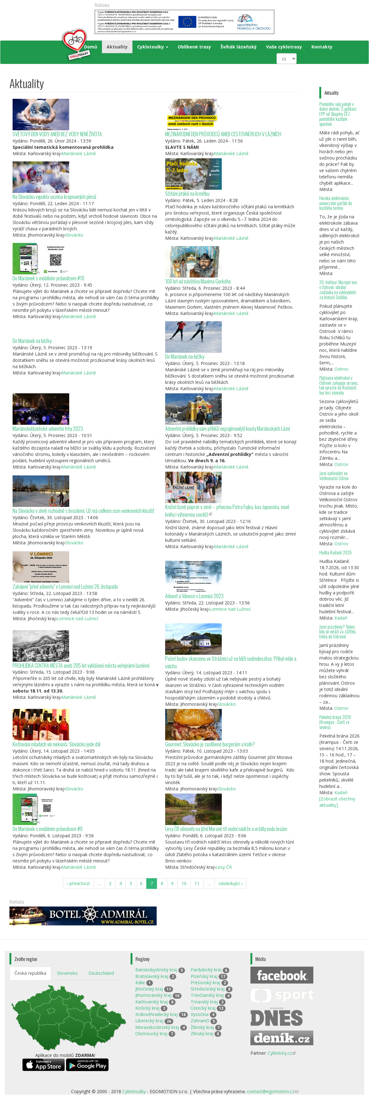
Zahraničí (200, 1021)
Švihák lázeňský (239, 47)
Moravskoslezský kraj (157, 1027)
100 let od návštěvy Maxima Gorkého (198, 281)
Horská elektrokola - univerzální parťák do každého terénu (335, 203)
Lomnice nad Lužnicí (77, 618)
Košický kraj (147, 1008)
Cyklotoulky (152, 47)
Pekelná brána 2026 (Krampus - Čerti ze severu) (335, 722)
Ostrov (341, 369)
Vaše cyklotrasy (284, 47)
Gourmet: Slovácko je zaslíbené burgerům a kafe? (210, 744)
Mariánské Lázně (78, 153)
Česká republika (30, 973)
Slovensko (67, 973)
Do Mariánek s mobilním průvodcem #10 (48, 278)
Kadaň (341, 618)
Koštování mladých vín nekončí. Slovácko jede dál (56, 744)
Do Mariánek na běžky (32, 341)
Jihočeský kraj (149, 989)
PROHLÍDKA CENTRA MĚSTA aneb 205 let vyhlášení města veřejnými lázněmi (81, 665)
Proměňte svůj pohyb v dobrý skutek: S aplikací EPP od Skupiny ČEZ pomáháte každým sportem (337, 114)
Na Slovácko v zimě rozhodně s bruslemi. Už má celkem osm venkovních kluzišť (83, 510)
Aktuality (117, 47)
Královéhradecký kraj (156, 1014)
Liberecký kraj (149, 1021)
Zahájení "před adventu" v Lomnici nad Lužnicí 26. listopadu (65, 586)
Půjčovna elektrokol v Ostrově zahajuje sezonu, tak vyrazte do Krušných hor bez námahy (338, 385)
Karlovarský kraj (151, 1002)
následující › (230, 883)
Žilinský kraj (202, 1027)
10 (184, 883)
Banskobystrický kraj (156, 970)
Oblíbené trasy (194, 47)
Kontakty (322, 47)
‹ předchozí (78, 883)
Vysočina (200, 1014)
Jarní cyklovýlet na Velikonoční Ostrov (334, 475)
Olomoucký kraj (151, 1033)
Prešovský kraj (205, 982)
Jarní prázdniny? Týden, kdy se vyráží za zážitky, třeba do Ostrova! (337, 631)
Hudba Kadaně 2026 (335, 552)
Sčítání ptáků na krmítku (187, 193)
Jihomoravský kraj (153, 995)
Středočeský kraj (208, 989)
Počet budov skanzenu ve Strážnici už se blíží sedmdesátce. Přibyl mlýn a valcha (230, 662)
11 (196, 883)
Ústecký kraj (203, 1008)
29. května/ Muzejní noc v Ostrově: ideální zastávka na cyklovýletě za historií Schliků (338, 289)
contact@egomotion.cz (272, 1091)
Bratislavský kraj (151, 976)
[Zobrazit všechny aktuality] (337, 802)
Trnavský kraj (204, 1002)
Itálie (140, 982)
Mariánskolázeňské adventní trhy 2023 (48, 428)
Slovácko (74, 235)
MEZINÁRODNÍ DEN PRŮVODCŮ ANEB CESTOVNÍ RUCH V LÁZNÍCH (223, 134)
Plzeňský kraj (204, 976)
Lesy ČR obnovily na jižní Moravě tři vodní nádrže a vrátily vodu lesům (226, 829)
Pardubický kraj (206, 970)
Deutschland (101, 973)
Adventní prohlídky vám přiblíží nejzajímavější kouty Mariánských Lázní (227, 428)
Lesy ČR (223, 867)
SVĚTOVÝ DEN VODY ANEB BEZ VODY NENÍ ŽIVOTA (57, 134)
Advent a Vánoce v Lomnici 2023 (194, 596)
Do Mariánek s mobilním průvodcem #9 (47, 829)
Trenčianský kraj (207, 995)
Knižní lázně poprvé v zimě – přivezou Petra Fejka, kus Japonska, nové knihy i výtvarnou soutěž (227, 510)
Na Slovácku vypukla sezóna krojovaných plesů (54, 196)
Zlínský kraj (202, 1033)
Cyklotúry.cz (282, 1053)
